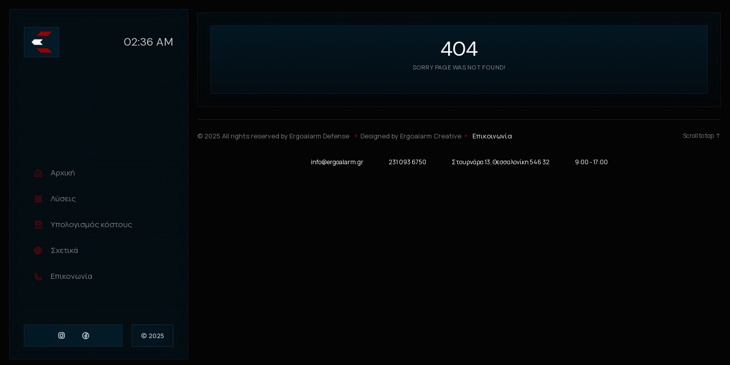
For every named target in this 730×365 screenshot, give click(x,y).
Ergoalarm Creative (430, 135)
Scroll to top (702, 135)
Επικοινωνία (492, 135)
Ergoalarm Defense (319, 135)
